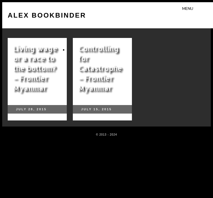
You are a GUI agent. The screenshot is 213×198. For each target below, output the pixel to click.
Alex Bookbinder (47, 15)
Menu (187, 8)
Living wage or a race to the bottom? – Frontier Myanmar (35, 68)
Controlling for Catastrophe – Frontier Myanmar (100, 68)
